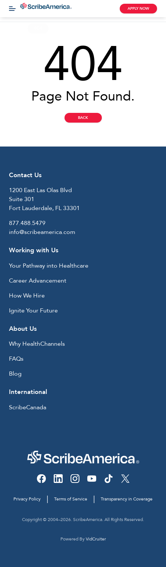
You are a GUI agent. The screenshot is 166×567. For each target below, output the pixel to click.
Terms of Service (70, 499)
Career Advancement (37, 281)
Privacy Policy (27, 499)
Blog (15, 374)
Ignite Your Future (33, 310)
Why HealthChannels (37, 344)
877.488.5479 (27, 223)
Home (13, 28)
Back (83, 117)
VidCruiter (96, 539)
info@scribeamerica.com (42, 232)
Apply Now (138, 8)
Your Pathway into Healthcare (48, 266)
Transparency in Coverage (127, 499)
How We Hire (27, 296)
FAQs (16, 359)
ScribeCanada (27, 407)
